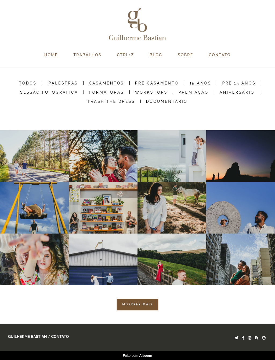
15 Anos (200, 83)
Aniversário (237, 92)
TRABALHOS (87, 55)
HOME (51, 55)
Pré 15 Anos (239, 83)
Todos (28, 83)
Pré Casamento (157, 83)
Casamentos (106, 83)
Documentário (167, 101)
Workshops (151, 92)
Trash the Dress (111, 101)
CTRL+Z (125, 55)
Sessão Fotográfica (49, 92)
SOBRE (185, 55)
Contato (60, 336)
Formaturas (106, 92)
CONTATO (220, 55)
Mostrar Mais (137, 304)
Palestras (63, 83)
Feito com (137, 356)
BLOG (156, 55)
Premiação (194, 92)
